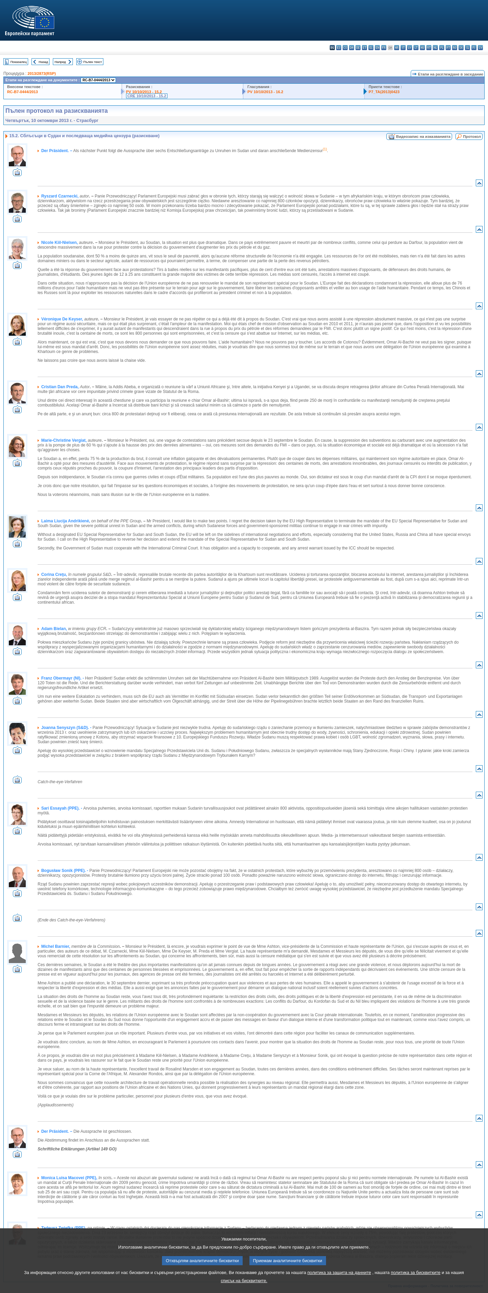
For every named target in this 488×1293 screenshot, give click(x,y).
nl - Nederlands (435, 47)
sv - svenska (480, 47)
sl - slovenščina (467, 47)
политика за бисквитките (415, 1272)
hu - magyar (422, 47)
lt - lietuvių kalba (416, 47)
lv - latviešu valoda (409, 47)
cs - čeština (345, 47)
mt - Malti (428, 47)
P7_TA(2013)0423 (384, 92)
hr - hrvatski (396, 47)
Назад (43, 62)
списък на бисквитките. (244, 1280)
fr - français (383, 47)
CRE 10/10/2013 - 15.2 (146, 96)
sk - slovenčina (461, 47)
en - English (377, 47)
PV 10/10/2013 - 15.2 (144, 92)
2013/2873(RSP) (41, 73)
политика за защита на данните (339, 1272)
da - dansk (351, 47)
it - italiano (403, 47)
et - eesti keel (364, 47)
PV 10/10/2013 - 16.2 (265, 92)
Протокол (472, 136)
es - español (338, 47)
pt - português (448, 47)
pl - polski (441, 47)
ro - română (454, 47)
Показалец (19, 62)
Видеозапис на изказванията (423, 136)
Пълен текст (92, 62)
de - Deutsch (358, 47)
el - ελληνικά (370, 47)
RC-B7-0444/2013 (22, 92)
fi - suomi (473, 47)
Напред (60, 62)
